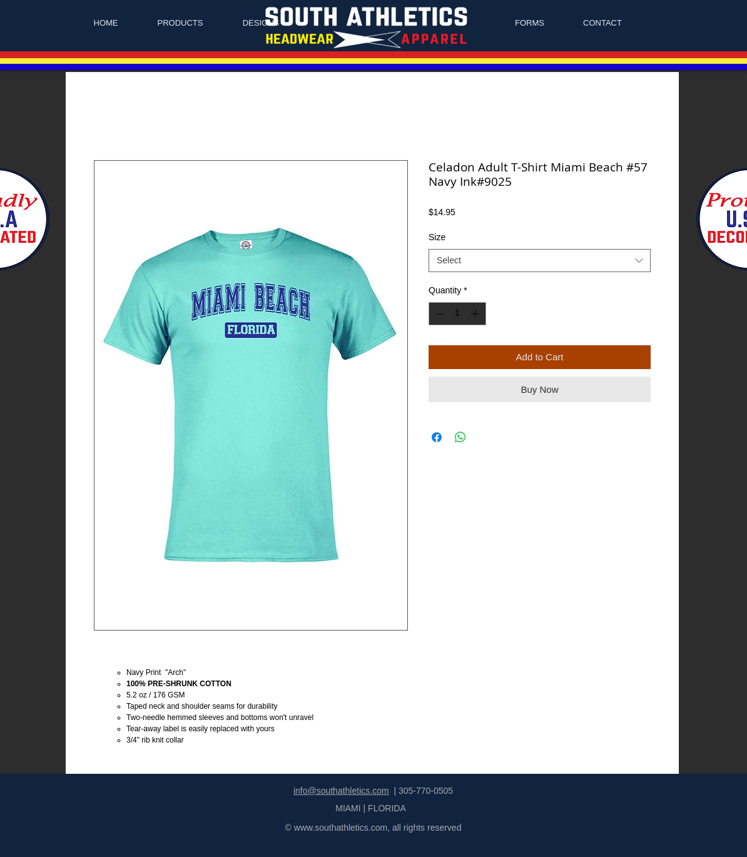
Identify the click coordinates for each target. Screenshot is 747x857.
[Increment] (476, 314)
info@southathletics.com (341, 791)
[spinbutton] (457, 314)
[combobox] (540, 261)
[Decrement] (438, 314)
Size (437, 237)
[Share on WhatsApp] (460, 437)
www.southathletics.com (340, 828)
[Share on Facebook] (436, 437)
